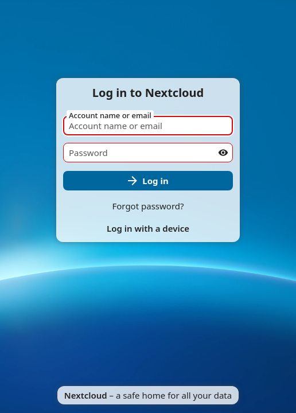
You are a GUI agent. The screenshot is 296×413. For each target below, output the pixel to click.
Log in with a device (148, 228)
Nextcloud (85, 395)
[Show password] (223, 152)
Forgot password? (148, 206)
